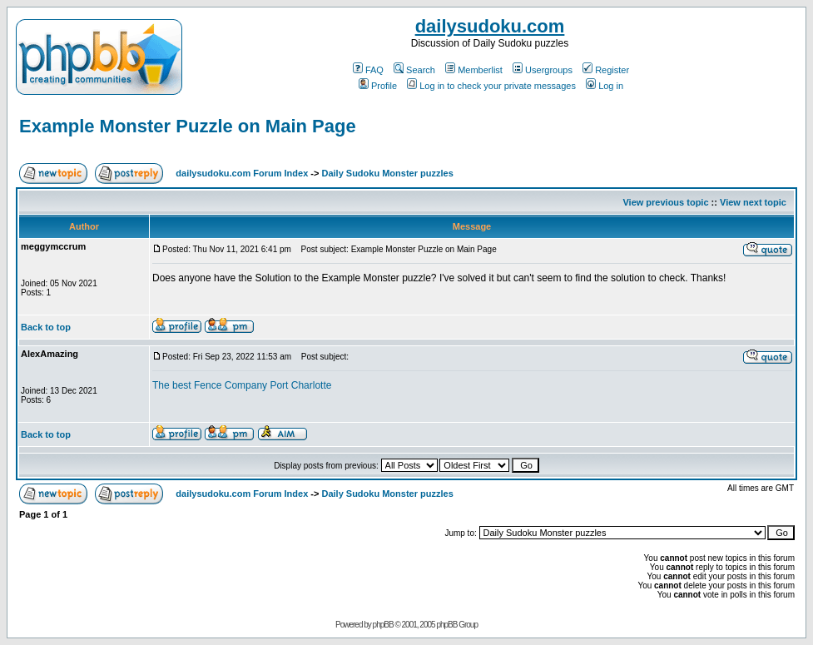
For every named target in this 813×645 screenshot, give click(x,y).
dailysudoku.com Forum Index (242, 173)
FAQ (368, 70)
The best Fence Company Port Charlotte (241, 385)
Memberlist (474, 70)
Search (414, 70)
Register (605, 70)
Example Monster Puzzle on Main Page (187, 126)
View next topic (753, 202)
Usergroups (543, 70)
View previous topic (665, 202)
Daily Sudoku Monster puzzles (387, 173)
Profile (378, 86)
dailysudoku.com (490, 26)
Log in (604, 86)
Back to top (46, 327)
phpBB (383, 624)
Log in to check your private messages (491, 86)
